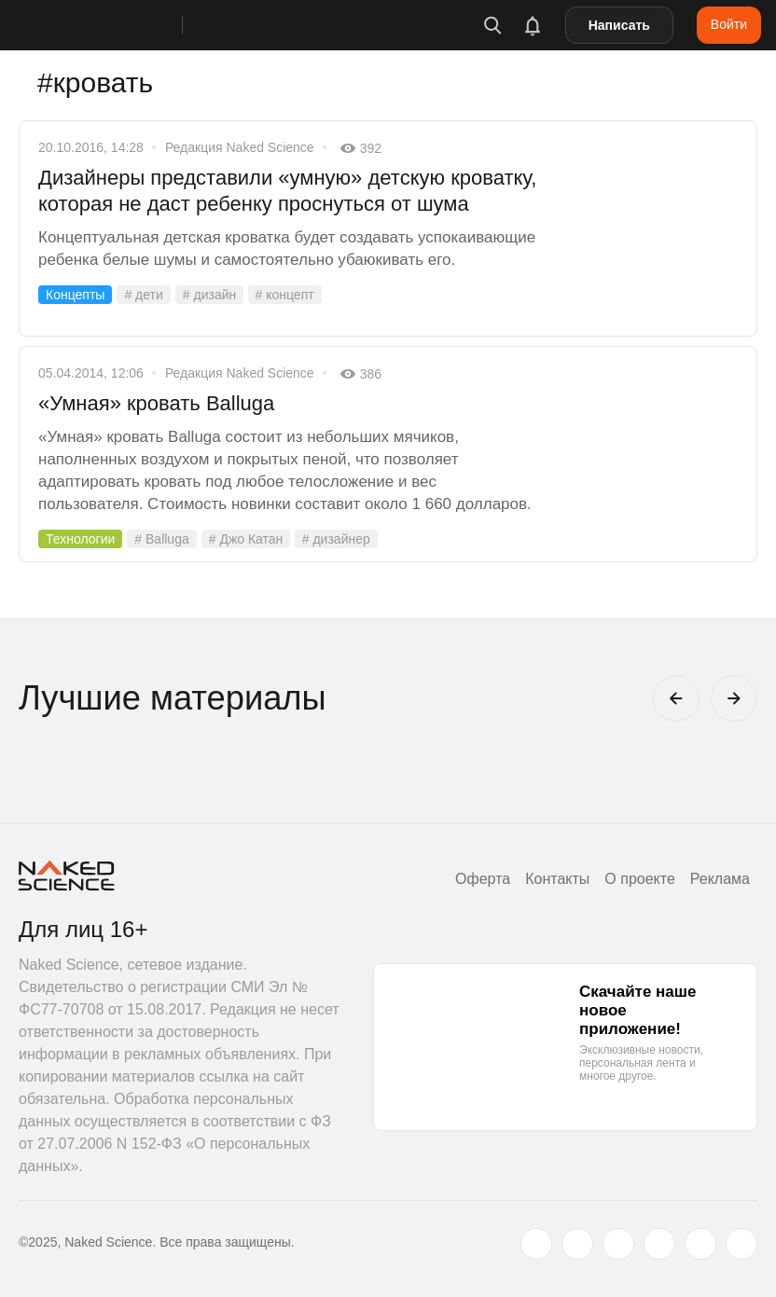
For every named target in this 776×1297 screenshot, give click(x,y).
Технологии (80, 538)
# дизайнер (336, 538)
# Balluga (161, 538)
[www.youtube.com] (618, 1244)
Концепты (75, 294)
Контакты (557, 879)
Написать (619, 25)
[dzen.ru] (659, 1244)
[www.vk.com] (577, 1244)
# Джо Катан (246, 538)
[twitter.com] (536, 1244)
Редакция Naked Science (239, 147)
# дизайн (209, 294)
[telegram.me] (700, 1244)
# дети (143, 294)
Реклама (720, 879)
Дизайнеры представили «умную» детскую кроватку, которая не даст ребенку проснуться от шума (287, 190)
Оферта (482, 879)
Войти (729, 24)
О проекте (639, 879)
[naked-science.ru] (741, 1244)
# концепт (285, 294)
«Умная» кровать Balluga (156, 403)
